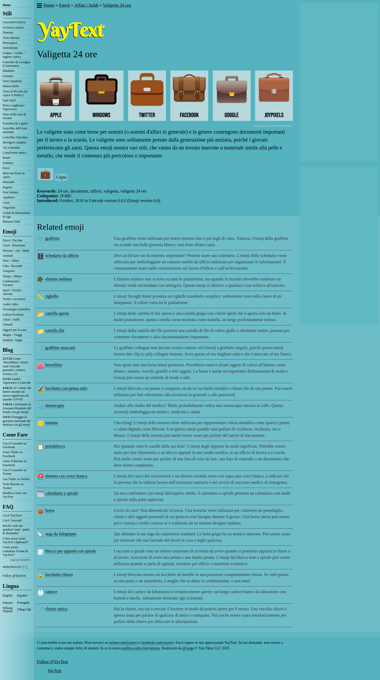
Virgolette (9, 207)
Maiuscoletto (11, 86)
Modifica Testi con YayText (14, 495)
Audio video (10, 304)
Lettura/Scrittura (13, 314)
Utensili (8, 324)
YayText (54, 670)
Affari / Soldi (11, 319)
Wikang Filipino (8, 609)
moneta (51, 422)
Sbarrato (8, 32)
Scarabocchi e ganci (15, 123)
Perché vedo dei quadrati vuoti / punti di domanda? (16, 529)
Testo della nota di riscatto (14, 116)
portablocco (55, 446)
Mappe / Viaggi (12, 335)
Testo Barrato (11, 38)
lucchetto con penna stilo (66, 388)
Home (7, 5)
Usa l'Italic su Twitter (16, 479)
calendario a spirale (61, 493)
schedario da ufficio (62, 255)
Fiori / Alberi (11, 260)
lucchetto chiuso (59, 574)
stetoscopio (54, 405)
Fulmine (8, 163)
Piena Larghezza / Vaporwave (14, 107)
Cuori (6, 202)
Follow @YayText (14, 576)
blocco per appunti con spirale (70, 551)
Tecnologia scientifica (16, 309)
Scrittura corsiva (13, 27)
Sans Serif (9, 100)
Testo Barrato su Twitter (13, 486)
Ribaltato (8, 71)
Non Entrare (10, 192)
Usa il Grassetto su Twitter (14, 472)
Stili (7, 13)
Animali (8, 255)
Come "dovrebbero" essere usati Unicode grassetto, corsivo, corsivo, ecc (15, 366)
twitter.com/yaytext (123, 643)
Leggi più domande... (20, 559)
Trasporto (9, 271)
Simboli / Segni (12, 340)
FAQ (8, 507)
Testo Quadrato (12, 81)
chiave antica (56, 609)
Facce (6, 168)
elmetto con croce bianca (66, 476)
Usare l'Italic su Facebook (12, 454)
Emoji (9, 232)
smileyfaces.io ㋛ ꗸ (15, 567)
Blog (8, 350)
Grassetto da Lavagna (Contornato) (16, 64)
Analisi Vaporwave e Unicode (17, 380)
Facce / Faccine (12, 240)
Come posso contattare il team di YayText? (15, 551)
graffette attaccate (60, 347)
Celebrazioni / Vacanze (12, 283)
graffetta (52, 238)
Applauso (9, 197)
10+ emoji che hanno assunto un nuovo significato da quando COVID (17, 393)
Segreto (7, 187)
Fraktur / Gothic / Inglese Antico (14, 55)
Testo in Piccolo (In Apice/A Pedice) (15, 93)
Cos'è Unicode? (12, 520)
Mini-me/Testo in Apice (14, 175)
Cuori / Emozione (14, 245)
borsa (49, 510)
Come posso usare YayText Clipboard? (15, 540)
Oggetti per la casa (14, 330)
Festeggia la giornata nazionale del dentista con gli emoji (17, 420)
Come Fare (15, 435)
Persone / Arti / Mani (16, 250)
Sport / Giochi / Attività (12, 292)
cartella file (54, 330)
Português (23, 602)
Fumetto (8, 76)
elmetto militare (58, 279)
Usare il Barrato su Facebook (14, 463)
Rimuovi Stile (11, 221)
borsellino (53, 365)
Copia (61, 177)
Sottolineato (10, 48)
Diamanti (9, 182)
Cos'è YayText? (12, 515)
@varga (188, 648)
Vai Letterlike (11, 147)
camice (51, 591)
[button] (39, 6)
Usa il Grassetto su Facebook (14, 445)
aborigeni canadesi (14, 142)
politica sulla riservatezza (141, 648)
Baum (6, 158)
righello (51, 296)
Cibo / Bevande (12, 266)
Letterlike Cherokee (15, 137)
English (7, 595)
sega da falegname (60, 534)
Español (22, 595)
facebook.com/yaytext (157, 643)
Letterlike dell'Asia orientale (15, 130)
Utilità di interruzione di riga (16, 214)
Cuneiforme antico (14, 152)
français (8, 602)
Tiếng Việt (24, 609)
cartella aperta (57, 313)
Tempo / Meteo (12, 276)
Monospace (10, 43)
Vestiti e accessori (14, 299)
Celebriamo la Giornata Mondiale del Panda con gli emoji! (17, 408)
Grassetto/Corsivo (14, 22)
